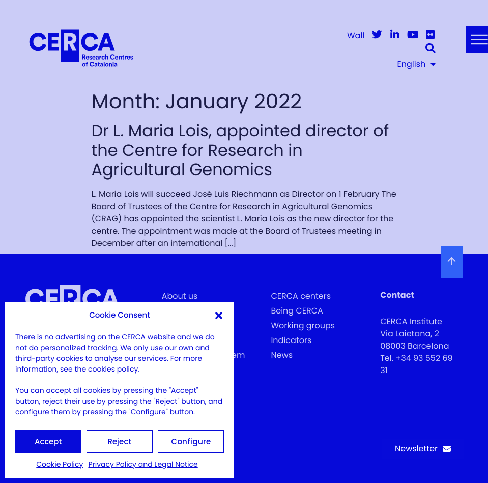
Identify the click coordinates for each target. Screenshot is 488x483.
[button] (219, 315)
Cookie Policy (59, 464)
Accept (48, 441)
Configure (191, 441)
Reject (120, 441)
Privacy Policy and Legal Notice (142, 464)
